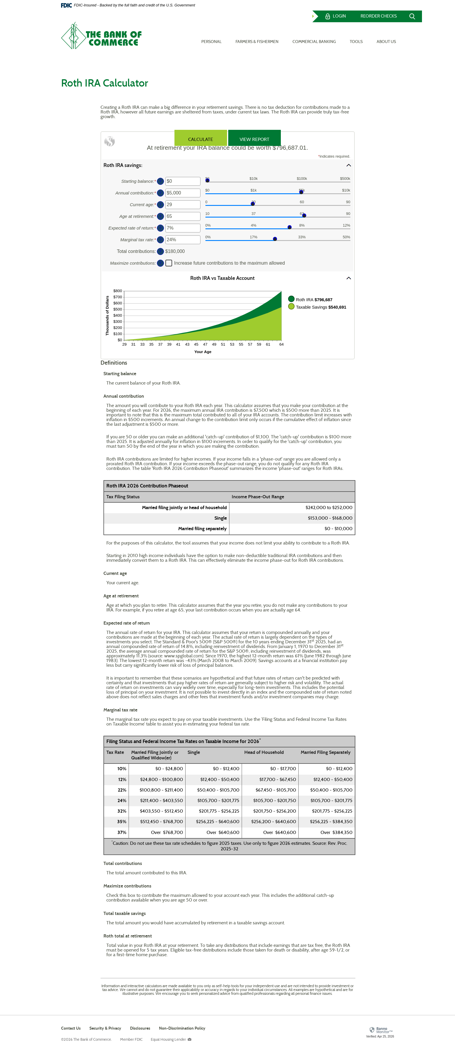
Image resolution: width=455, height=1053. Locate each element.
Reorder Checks (379, 16)
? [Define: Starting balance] (160, 181)
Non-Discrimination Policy (182, 1029)
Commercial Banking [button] (314, 35)
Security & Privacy (105, 1028)
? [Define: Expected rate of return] (160, 228)
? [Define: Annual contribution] (160, 193)
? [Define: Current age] (160, 204)
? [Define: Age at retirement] (160, 216)
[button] (227, 165)
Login (339, 16)
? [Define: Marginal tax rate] (160, 239)
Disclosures (140, 1028)
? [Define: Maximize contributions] (160, 263)
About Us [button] (386, 35)
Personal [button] (211, 35)
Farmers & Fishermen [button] (257, 35)
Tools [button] (356, 35)
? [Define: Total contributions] (160, 251)
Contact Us (71, 1028)
